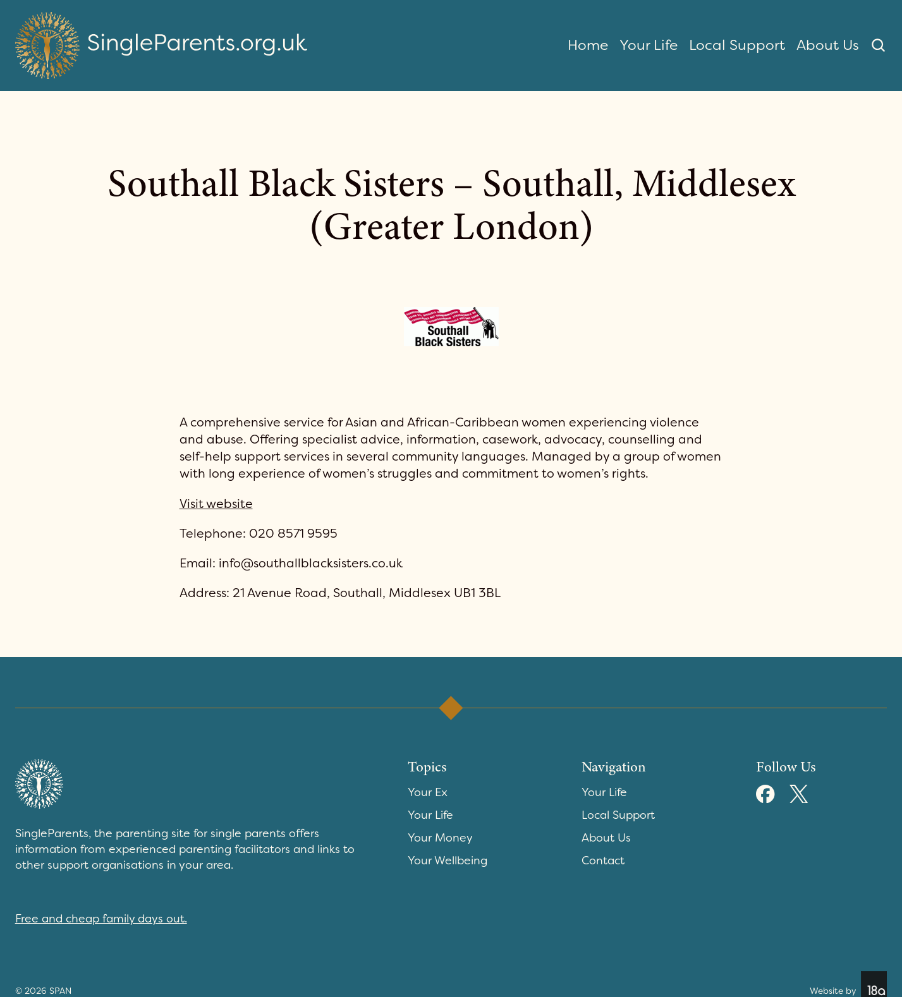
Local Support (737, 45)
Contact (603, 860)
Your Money (440, 837)
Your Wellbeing (447, 860)
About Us (827, 45)
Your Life (648, 45)
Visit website (216, 504)
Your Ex (428, 792)
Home (588, 45)
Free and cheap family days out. (101, 918)
